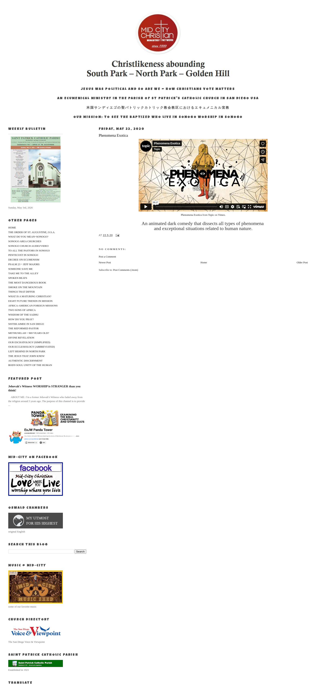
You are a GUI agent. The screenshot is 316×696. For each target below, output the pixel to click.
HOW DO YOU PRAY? (21, 319)
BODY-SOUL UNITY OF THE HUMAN (30, 365)
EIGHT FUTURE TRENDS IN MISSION (30, 300)
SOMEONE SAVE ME (20, 268)
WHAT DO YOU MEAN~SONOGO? (28, 236)
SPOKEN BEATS (17, 277)
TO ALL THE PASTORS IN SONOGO (29, 250)
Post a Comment (107, 256)
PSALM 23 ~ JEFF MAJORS (24, 264)
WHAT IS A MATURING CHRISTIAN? (29, 296)
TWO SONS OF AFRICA (22, 310)
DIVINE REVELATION (21, 337)
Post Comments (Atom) (125, 269)
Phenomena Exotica (191, 214)
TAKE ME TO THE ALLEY (23, 273)
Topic (211, 214)
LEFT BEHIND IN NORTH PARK (26, 351)
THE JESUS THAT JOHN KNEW (26, 355)
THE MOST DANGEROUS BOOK (27, 282)
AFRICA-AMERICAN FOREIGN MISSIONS (33, 305)
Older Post (302, 262)
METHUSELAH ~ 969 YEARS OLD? (28, 332)
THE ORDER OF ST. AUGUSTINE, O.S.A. (31, 232)
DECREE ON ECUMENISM (23, 259)
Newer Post (105, 262)
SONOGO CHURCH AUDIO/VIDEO (28, 245)
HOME (12, 227)
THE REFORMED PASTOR (23, 328)
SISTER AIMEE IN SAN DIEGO (26, 323)
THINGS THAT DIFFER (21, 291)
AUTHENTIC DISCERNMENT (25, 360)
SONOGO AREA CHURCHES (24, 241)
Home (204, 262)
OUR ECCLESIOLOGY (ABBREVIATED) (31, 346)
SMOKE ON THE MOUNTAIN (25, 287)
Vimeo (221, 214)
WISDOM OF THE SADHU (23, 314)
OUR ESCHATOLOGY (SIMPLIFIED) (29, 342)
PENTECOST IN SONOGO (23, 254)
